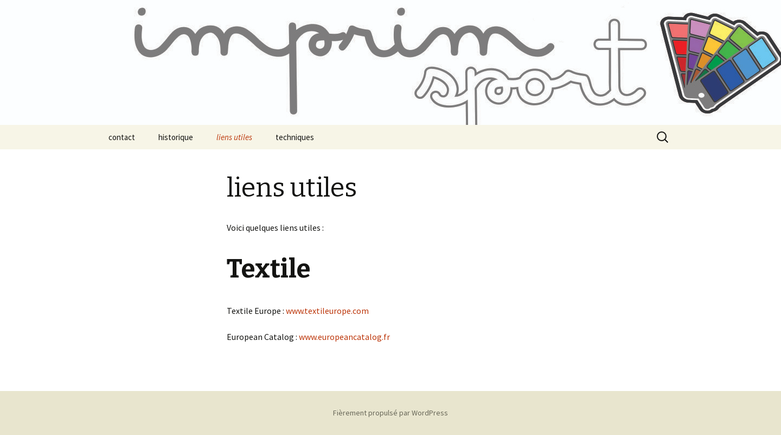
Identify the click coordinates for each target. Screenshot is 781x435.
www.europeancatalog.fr (344, 336)
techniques (295, 137)
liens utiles (234, 137)
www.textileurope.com (327, 310)
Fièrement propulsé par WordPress (390, 413)
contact (121, 137)
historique (175, 137)
